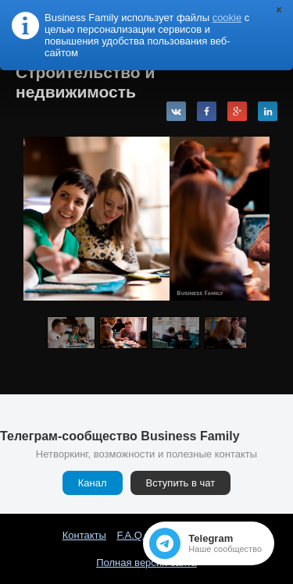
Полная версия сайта (146, 562)
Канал (92, 483)
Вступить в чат (181, 483)
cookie (227, 17)
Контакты (84, 535)
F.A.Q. (130, 535)
